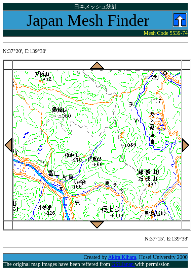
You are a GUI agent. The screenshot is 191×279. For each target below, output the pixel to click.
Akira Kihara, (123, 257)
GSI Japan (123, 264)
